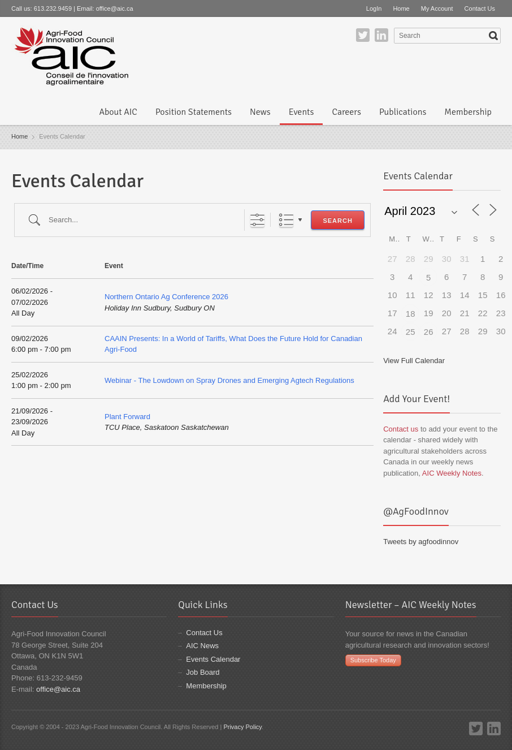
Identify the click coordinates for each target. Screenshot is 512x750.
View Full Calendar (414, 360)
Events (301, 112)
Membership (468, 112)
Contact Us (480, 8)
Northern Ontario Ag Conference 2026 (166, 296)
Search (337, 220)
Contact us (400, 429)
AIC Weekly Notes (451, 473)
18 (410, 313)
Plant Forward (127, 416)
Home (401, 8)
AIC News (202, 645)
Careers (346, 112)
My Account (437, 8)
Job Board (202, 672)
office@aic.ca (114, 8)
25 (410, 332)
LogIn (374, 8)
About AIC (118, 112)
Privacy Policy (242, 726)
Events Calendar (213, 659)
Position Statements (193, 112)
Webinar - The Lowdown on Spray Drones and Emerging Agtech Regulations (229, 380)
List (286, 220)
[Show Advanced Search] (257, 220)
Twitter (363, 35)
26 (428, 332)
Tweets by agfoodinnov (420, 541)
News (260, 112)
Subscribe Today (373, 660)
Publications (402, 112)
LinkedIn (381, 35)
